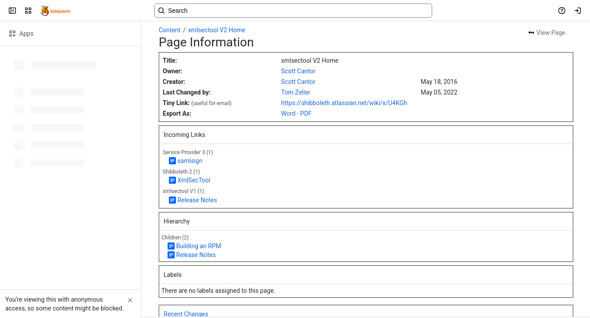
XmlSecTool (193, 180)
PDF (306, 113)
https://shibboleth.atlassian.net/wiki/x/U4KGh (344, 102)
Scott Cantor (298, 71)
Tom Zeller (295, 92)
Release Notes (197, 200)
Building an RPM (198, 246)
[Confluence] (56, 11)
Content (169, 30)
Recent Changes (186, 314)
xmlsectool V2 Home (216, 30)
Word (288, 113)
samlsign (189, 160)
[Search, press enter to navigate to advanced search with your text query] (293, 11)
